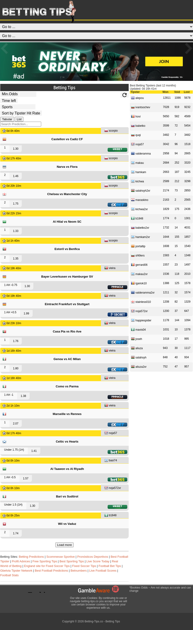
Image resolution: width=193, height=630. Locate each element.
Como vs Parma (67, 386)
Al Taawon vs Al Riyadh (67, 469)
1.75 (15, 203)
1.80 (15, 368)
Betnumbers (79, 570)
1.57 (25, 478)
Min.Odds (10, 94)
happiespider (141, 320)
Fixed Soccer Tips (84, 566)
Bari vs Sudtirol (67, 496)
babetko (138, 125)
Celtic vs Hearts (67, 441)
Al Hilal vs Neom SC (67, 221)
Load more (64, 545)
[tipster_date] (9, 100)
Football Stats (9, 575)
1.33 (15, 231)
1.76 (15, 341)
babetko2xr (140, 227)
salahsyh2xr (140, 190)
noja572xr (112, 488)
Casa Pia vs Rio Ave (67, 331)
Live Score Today (97, 561)
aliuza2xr (138, 366)
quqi (136, 135)
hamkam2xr (140, 237)
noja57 (110, 433)
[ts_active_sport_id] (17, 106)
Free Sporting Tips (44, 561)
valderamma (141, 153)
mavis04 (138, 329)
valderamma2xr (143, 292)
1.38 (23, 396)
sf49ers (138, 255)
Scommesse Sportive (60, 556)
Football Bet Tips (110, 566)
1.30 (15, 148)
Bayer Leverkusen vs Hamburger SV (67, 276)
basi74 (110, 461)
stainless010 (141, 302)
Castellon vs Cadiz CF (67, 139)
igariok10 (139, 283)
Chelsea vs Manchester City (67, 194)
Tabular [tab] (7, 119)
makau (137, 163)
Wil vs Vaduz (67, 524)
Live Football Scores (102, 570)
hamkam (138, 172)
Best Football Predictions (51, 570)
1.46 (15, 176)
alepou (137, 98)
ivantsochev (140, 107)
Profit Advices (21, 561)
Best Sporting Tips (71, 561)
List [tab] (19, 119)
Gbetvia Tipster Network (16, 570)
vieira (109, 268)
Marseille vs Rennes (67, 414)
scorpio (111, 131)
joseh (136, 339)
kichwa (137, 181)
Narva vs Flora (67, 166)
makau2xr (139, 274)
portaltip (138, 246)
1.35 (15, 258)
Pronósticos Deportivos (92, 556)
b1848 (110, 516)
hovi (135, 116)
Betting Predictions (31, 556)
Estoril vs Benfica (67, 249)
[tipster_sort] (21, 113)
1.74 (15, 533)
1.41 (34, 451)
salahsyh (138, 357)
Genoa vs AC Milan (67, 359)
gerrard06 (139, 264)
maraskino (139, 200)
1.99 (26, 313)
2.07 (15, 423)
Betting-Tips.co (93, 621)
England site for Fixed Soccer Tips (47, 566)
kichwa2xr (139, 209)
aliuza (137, 348)
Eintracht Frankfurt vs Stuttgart (67, 304)
